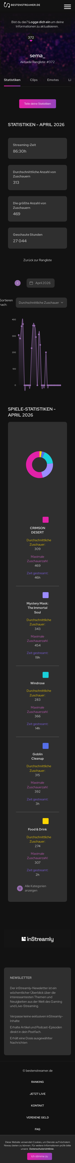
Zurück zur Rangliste (37, 260)
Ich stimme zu (39, 1156)
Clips (34, 80)
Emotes (53, 80)
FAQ (37, 1129)
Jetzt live (38, 1094)
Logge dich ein (39, 22)
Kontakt (37, 1105)
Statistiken (12, 80)
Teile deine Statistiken (37, 103)
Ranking (37, 1082)
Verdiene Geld (37, 1117)
